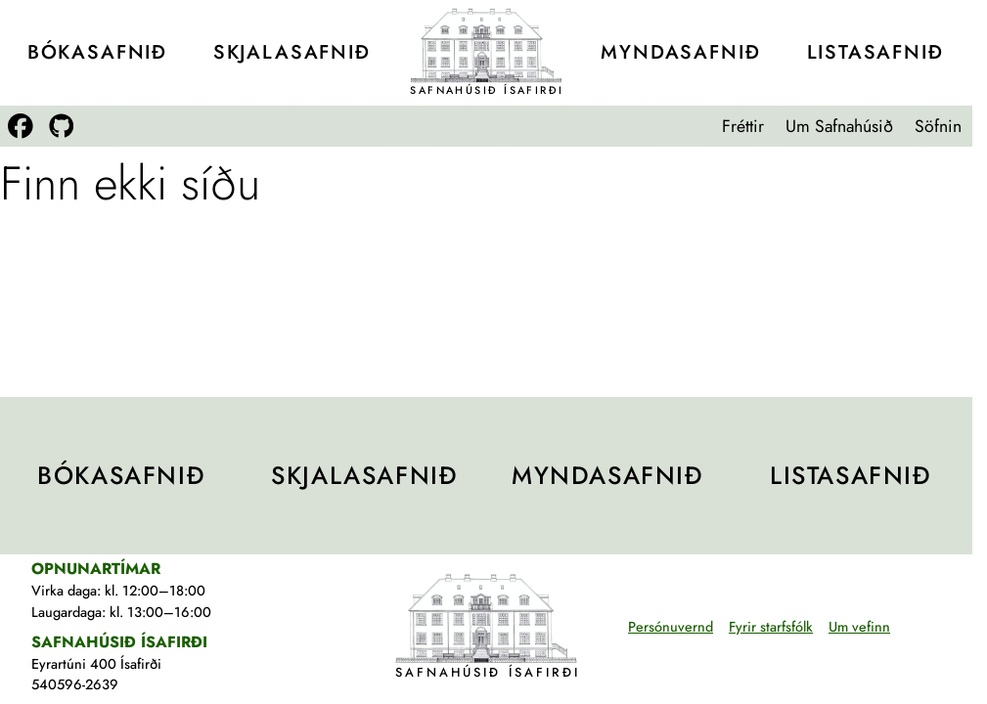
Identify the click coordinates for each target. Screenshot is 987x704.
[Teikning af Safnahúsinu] (486, 45)
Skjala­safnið (292, 52)
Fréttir (743, 126)
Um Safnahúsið (839, 126)
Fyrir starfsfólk (771, 627)
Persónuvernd (670, 627)
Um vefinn (859, 627)
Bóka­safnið (97, 52)
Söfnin (938, 126)
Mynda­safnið (680, 52)
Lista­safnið (875, 52)
